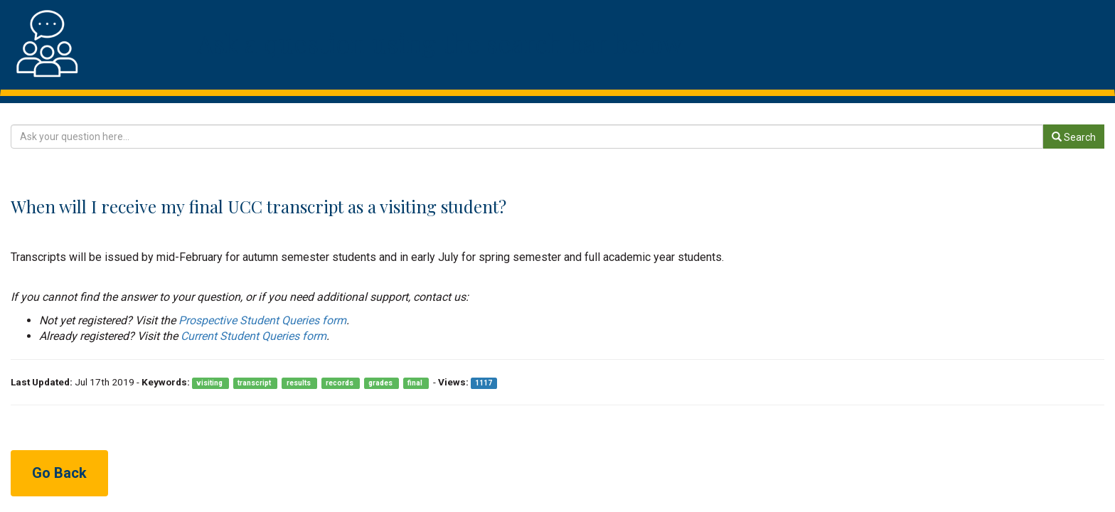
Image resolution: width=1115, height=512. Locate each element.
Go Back (59, 472)
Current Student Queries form (253, 336)
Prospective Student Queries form (262, 320)
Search (1074, 137)
